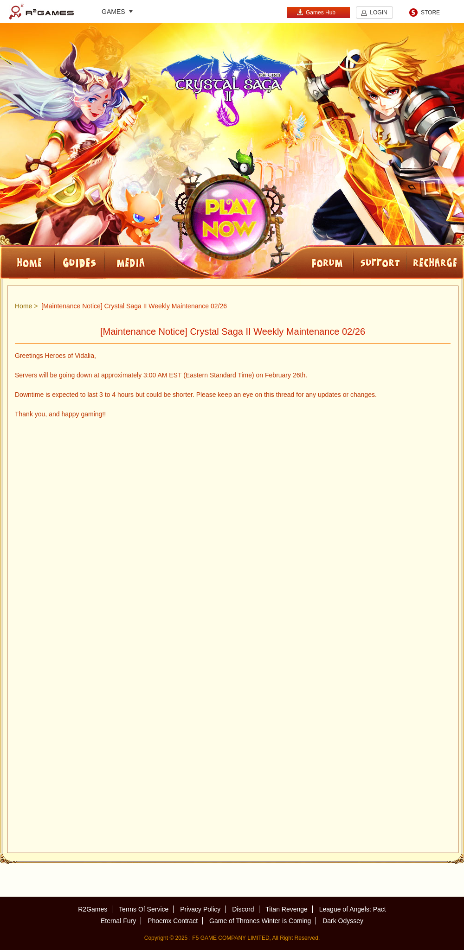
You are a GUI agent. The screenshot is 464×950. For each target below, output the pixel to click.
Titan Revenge (286, 909)
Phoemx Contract (173, 920)
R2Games (41, 11)
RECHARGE (435, 262)
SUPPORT (379, 262)
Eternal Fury (118, 920)
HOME (27, 262)
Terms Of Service (143, 909)
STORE (430, 12)
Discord (243, 909)
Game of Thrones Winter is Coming (260, 920)
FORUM (301, 262)
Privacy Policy (200, 909)
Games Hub (315, 12)
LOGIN (378, 12)
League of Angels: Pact (352, 909)
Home (23, 306)
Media (161, 262)
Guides (79, 262)
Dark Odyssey (342, 920)
